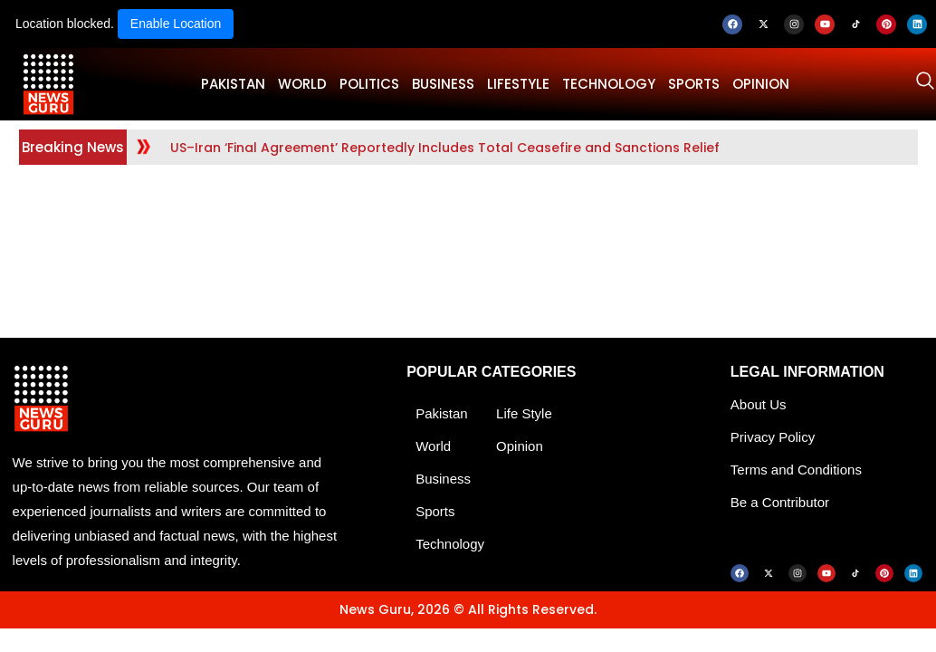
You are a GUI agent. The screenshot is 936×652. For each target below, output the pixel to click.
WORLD (302, 83)
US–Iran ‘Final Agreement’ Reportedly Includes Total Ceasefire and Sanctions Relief (445, 148)
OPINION (760, 83)
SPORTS (694, 83)
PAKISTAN (233, 83)
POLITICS (369, 83)
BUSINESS (443, 83)
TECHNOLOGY (608, 83)
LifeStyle (518, 83)
